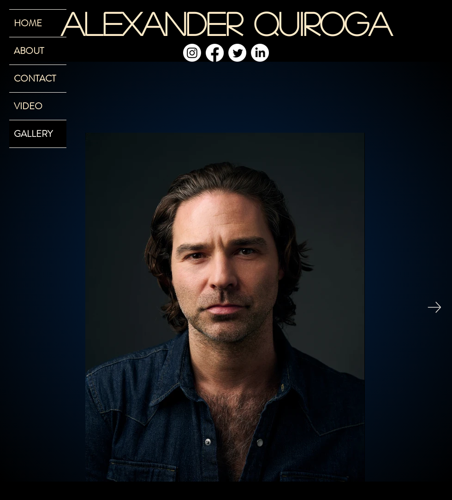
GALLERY (33, 134)
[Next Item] (434, 307)
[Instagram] (192, 53)
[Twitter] (237, 53)
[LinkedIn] (260, 53)
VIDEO (28, 106)
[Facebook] (215, 53)
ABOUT (29, 51)
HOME (28, 23)
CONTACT (35, 78)
